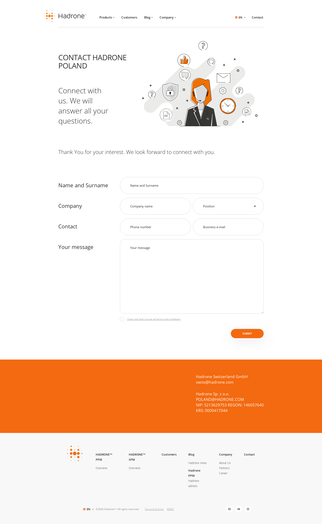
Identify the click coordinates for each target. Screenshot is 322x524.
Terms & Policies (154, 509)
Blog (148, 17)
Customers (129, 17)
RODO (170, 509)
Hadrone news (197, 463)
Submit (247, 333)
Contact (257, 17)
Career (223, 473)
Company (168, 17)
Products (106, 17)
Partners (224, 468)
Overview (101, 468)
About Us (225, 463)
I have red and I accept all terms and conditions (154, 319)
